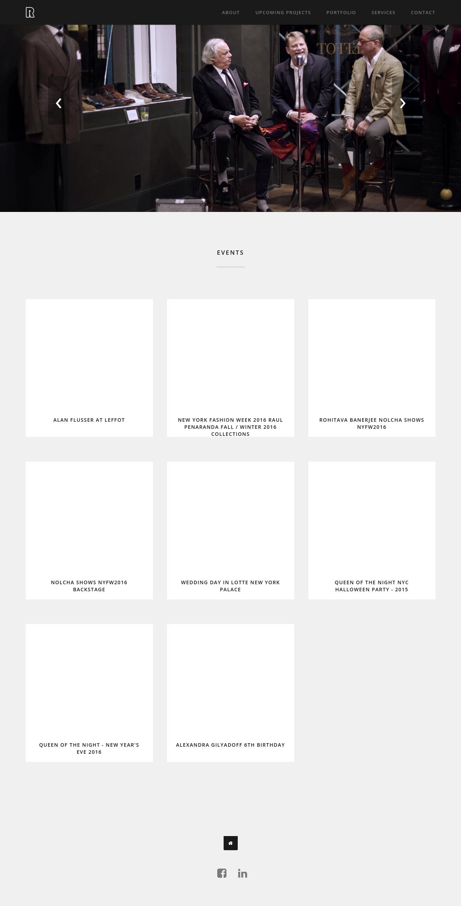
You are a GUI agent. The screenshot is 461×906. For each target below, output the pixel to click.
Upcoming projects (283, 12)
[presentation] (58, 104)
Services (384, 12)
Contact (423, 12)
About (231, 12)
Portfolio (341, 12)
